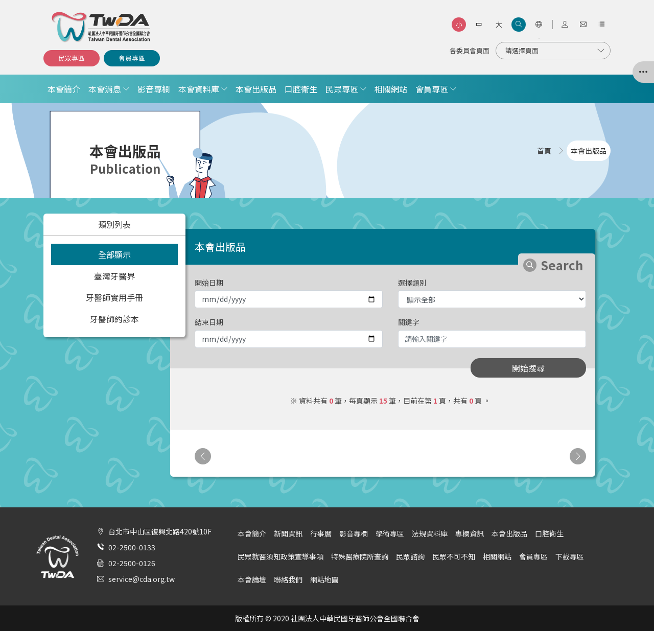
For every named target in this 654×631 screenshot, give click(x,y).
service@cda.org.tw (141, 579)
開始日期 (209, 282)
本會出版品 (256, 89)
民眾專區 (71, 58)
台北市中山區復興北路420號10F (160, 531)
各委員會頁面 (469, 50)
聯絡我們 (288, 579)
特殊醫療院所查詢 (359, 556)
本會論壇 (252, 579)
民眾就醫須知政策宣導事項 (280, 556)
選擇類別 (412, 282)
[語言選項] (538, 24)
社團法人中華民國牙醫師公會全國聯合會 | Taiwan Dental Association (101, 27)
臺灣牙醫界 (114, 276)
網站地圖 (324, 579)
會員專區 (132, 58)
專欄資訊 (469, 533)
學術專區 (390, 533)
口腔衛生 (301, 89)
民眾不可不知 (453, 556)
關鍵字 (408, 322)
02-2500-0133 (131, 547)
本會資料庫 (198, 89)
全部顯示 (114, 254)
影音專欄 (153, 89)
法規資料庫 (430, 533)
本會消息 (104, 89)
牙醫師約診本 (114, 319)
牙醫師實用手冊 (114, 297)
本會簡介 (64, 89)
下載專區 (569, 556)
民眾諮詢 (410, 556)
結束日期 (209, 322)
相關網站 (391, 89)
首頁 (544, 151)
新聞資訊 (288, 533)
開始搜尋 (528, 368)
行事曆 (321, 533)
